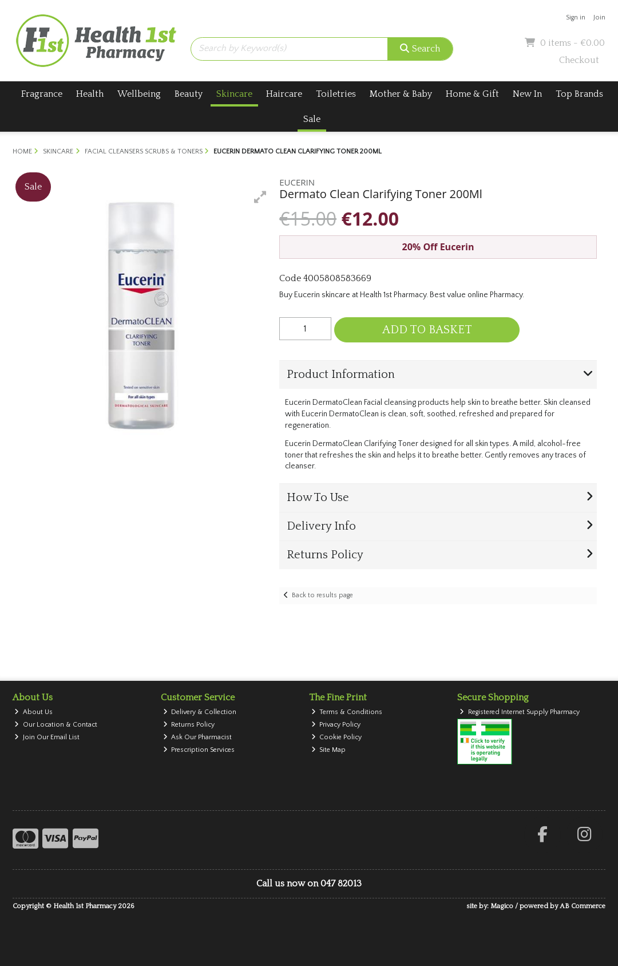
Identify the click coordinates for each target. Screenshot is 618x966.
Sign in (575, 17)
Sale (311, 119)
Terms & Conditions (347, 712)
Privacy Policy (336, 724)
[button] (260, 197)
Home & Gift (472, 94)
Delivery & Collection (200, 712)
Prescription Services (199, 750)
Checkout (579, 60)
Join (599, 17)
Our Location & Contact (55, 724)
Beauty (189, 94)
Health (90, 94)
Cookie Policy (336, 737)
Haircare (284, 94)
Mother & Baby (401, 94)
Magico (501, 906)
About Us (33, 712)
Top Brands (579, 94)
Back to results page (322, 595)
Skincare (234, 94)
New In (527, 94)
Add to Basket (427, 330)
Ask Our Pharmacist (197, 737)
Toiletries (336, 94)
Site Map (328, 750)
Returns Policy (189, 724)
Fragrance (41, 94)
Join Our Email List (47, 737)
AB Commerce (582, 906)
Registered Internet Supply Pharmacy (519, 712)
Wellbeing (139, 94)
